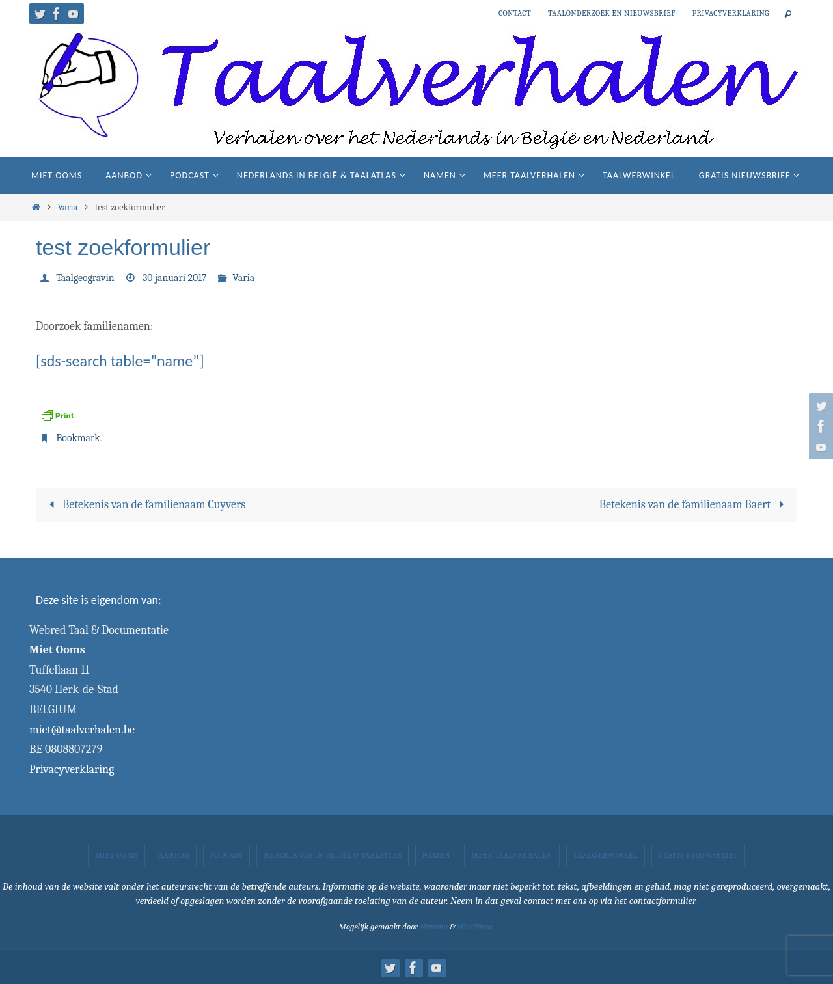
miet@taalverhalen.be (82, 730)
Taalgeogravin (85, 278)
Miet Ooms (116, 855)
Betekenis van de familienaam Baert (694, 505)
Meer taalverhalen (512, 855)
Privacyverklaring (730, 13)
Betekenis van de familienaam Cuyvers (145, 505)
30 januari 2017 (175, 278)
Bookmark (78, 438)
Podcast (226, 855)
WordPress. (475, 926)
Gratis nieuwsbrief (698, 855)
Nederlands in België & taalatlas (333, 855)
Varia (67, 207)
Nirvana (434, 926)
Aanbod (174, 855)
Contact (514, 13)
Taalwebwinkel (605, 855)
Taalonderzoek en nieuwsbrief (612, 13)
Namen (436, 855)
